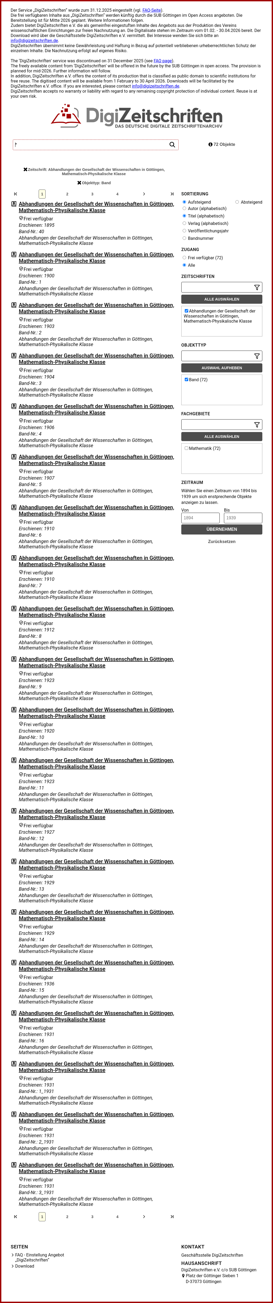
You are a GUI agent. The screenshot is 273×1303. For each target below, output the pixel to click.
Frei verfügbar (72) (203, 257)
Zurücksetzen (221, 541)
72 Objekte (221, 144)
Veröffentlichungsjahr (206, 230)
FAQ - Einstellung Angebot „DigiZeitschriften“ (39, 1257)
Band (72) (196, 379)
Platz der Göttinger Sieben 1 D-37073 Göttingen (212, 1278)
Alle (189, 265)
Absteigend (248, 202)
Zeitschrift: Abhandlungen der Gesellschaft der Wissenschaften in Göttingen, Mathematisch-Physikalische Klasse (94, 171)
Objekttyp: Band (94, 183)
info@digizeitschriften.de (34, 40)
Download (24, 1266)
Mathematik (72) (202, 448)
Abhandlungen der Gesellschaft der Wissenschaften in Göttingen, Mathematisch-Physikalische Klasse (96, 207)
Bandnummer (198, 238)
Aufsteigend (197, 202)
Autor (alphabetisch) (205, 208)
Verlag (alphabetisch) (205, 223)
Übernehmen (222, 529)
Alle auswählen (221, 299)
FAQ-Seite (151, 10)
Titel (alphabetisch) (203, 216)
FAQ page (163, 60)
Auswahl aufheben (222, 368)
